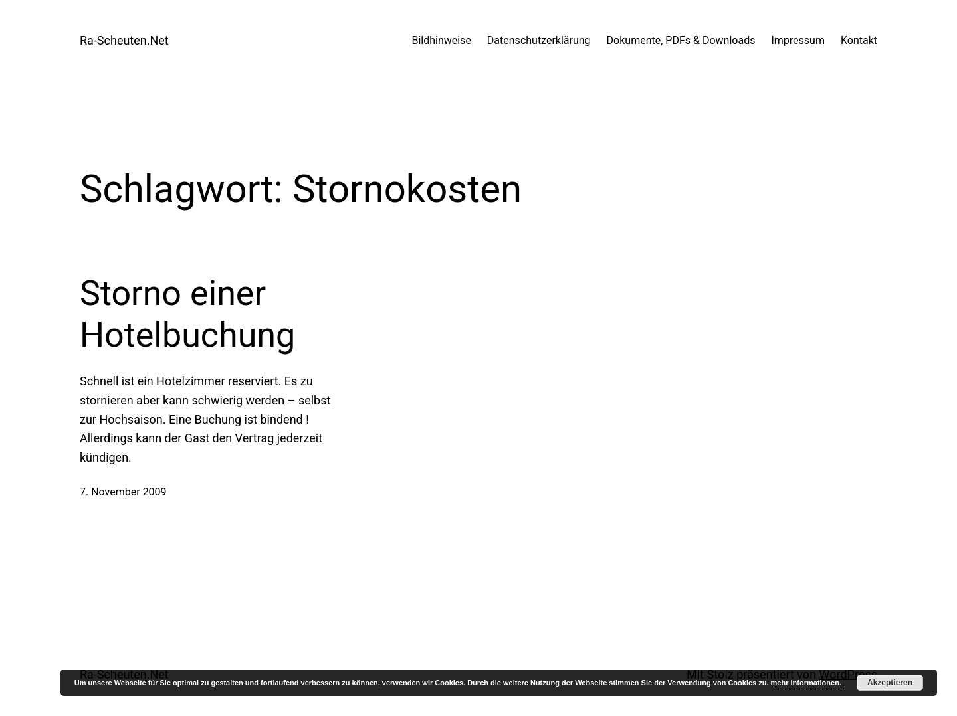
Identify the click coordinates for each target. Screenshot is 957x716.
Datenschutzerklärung (539, 40)
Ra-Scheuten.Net (124, 40)
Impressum (798, 40)
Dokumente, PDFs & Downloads (681, 40)
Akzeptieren (889, 682)
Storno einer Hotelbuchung (187, 314)
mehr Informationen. (806, 683)
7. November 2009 (123, 492)
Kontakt (859, 40)
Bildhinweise (441, 40)
